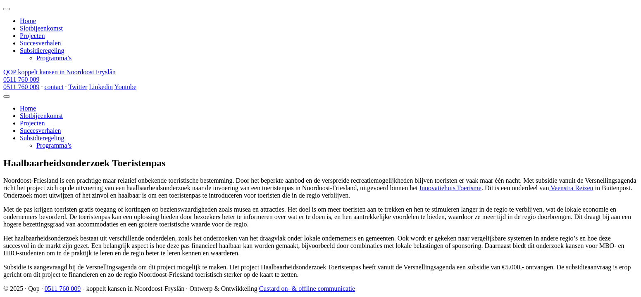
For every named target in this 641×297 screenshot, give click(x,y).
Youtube (125, 86)
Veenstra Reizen (571, 187)
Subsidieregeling (42, 50)
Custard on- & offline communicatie (307, 288)
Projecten (32, 35)
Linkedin (101, 86)
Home (28, 20)
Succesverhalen (40, 43)
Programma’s (53, 57)
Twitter (77, 86)
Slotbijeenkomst (41, 28)
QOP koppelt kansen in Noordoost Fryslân (59, 71)
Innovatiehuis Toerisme (450, 187)
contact (53, 86)
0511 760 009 (21, 79)
